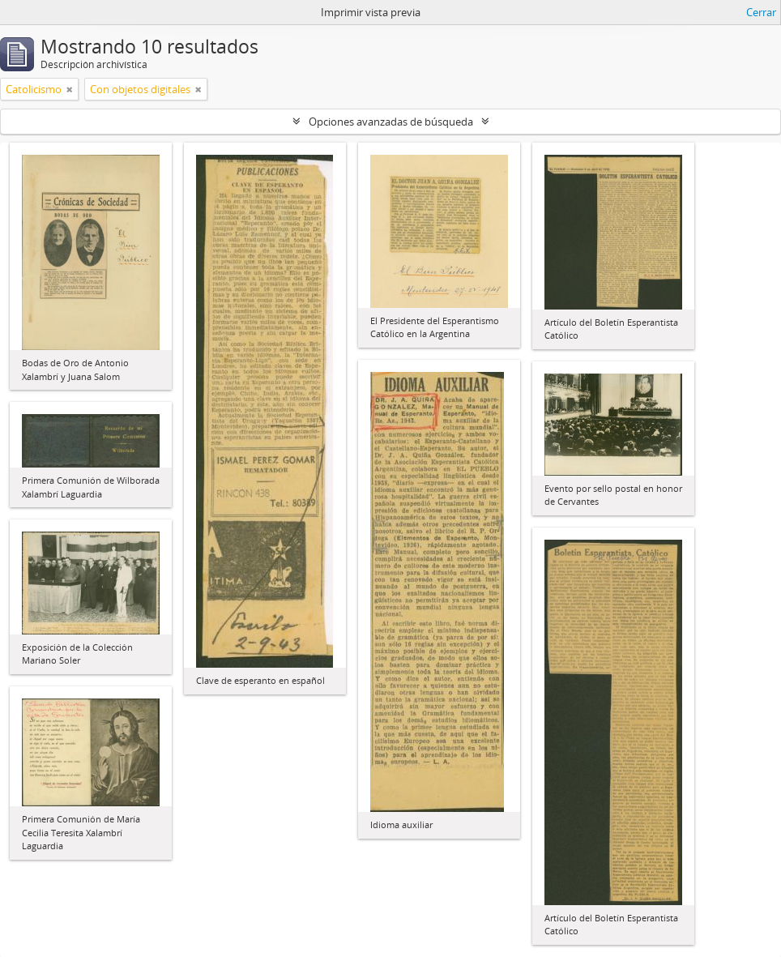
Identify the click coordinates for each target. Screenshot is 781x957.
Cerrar (761, 12)
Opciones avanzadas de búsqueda (391, 121)
